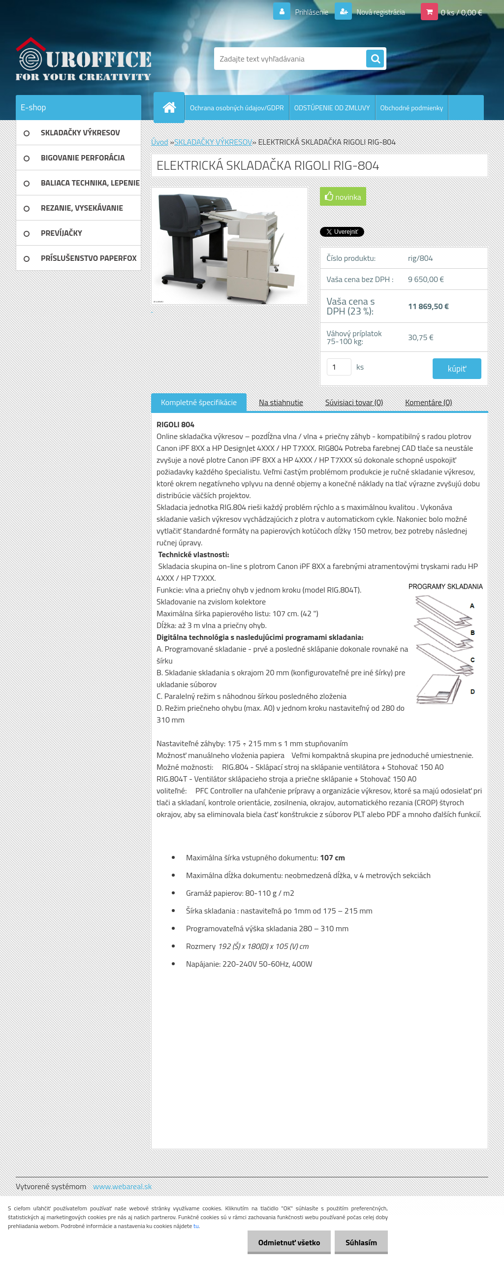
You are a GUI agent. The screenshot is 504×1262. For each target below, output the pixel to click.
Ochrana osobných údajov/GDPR (237, 107)
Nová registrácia (377, 12)
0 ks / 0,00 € (461, 12)
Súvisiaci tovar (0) (354, 402)
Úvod (159, 142)
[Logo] (83, 58)
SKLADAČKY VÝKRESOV (213, 142)
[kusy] (339, 367)
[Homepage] (173, 107)
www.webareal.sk (122, 1186)
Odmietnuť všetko (284, 1242)
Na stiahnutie (281, 402)
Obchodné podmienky (411, 107)
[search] (375, 59)
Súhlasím (360, 1242)
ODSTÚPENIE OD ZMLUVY (332, 107)
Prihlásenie (305, 12)
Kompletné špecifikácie (199, 402)
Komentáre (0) (428, 402)
